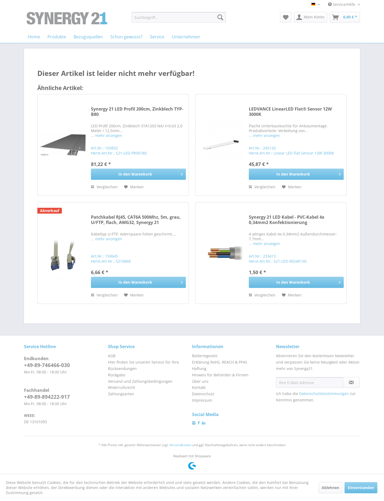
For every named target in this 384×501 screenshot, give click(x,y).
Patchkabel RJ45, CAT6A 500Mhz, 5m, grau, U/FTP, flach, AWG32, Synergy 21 (136, 219)
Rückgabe (116, 374)
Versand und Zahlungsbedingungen (140, 381)
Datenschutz (203, 393)
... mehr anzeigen (106, 135)
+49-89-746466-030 (47, 365)
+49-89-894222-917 (47, 396)
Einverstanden (361, 487)
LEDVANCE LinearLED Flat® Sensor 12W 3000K (290, 111)
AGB (111, 355)
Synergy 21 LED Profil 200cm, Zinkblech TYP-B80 (137, 111)
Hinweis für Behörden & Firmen (220, 374)
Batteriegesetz (205, 355)
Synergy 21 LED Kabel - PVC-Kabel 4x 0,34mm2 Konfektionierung (286, 219)
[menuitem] (179, 17)
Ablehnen (330, 487)
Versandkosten (180, 445)
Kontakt (199, 387)
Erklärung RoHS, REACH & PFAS (219, 362)
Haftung (199, 368)
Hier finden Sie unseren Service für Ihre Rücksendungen (143, 365)
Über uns (200, 381)
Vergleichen (104, 186)
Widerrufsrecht (121, 387)
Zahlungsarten (121, 393)
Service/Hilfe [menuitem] (342, 4)
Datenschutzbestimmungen (324, 393)
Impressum (202, 400)
